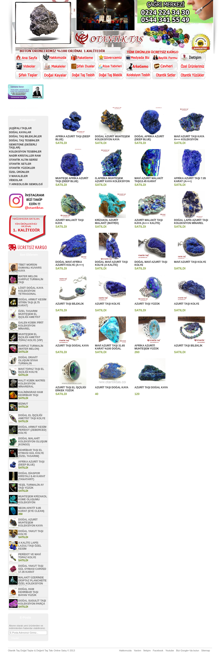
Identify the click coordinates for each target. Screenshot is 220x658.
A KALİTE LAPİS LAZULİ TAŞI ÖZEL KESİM (29, 545)
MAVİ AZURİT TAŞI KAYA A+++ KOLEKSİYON (189, 138)
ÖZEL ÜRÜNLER (19, 172)
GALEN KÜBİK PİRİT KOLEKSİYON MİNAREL (30, 325)
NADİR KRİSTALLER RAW (25, 155)
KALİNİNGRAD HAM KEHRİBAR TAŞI (30, 394)
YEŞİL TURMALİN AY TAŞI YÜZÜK (31, 486)
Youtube (169, 650)
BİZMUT (23, 403)
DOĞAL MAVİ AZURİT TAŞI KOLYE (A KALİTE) (111, 263)
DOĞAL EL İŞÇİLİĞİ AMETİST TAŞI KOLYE (31, 417)
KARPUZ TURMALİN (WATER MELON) (30, 347)
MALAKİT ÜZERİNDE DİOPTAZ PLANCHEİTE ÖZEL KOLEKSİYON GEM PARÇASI (28, 582)
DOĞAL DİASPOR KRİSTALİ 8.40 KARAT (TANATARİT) (31, 476)
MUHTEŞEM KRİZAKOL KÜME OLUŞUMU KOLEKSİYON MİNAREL (28, 501)
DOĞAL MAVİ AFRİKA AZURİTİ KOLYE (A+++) (69, 263)
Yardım (137, 650)
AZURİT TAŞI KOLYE (107, 303)
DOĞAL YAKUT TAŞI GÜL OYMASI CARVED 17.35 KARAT (32, 568)
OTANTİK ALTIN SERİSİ (23, 159)
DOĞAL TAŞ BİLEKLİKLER (25, 136)
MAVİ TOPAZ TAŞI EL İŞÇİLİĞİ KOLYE (31, 371)
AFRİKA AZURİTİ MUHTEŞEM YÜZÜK (146, 347)
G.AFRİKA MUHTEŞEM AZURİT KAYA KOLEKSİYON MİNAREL (112, 181)
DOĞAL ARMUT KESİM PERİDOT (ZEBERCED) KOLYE (32, 429)
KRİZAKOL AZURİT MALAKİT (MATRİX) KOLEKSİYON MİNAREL (109, 223)
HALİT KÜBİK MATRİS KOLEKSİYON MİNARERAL (31, 383)
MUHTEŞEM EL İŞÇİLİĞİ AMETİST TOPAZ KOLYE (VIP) (30, 337)
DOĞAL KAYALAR (20, 132)
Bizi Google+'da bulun (187, 650)
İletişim (147, 650)
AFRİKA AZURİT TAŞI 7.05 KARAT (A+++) (190, 180)
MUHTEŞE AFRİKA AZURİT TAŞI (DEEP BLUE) (71, 180)
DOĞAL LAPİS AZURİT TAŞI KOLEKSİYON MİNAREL (191, 222)
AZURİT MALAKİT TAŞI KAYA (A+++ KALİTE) (148, 222)
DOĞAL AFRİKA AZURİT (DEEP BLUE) (149, 138)
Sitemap (205, 650)
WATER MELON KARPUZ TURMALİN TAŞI (30, 279)
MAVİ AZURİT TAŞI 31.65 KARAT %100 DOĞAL (110, 347)
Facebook (158, 650)
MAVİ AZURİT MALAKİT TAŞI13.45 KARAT (148, 180)
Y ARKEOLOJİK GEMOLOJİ (26, 184)
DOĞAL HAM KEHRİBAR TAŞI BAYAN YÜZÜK (28, 592)
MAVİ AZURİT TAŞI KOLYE (190, 261)
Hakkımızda (125, 650)
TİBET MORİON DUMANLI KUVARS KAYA (29, 267)
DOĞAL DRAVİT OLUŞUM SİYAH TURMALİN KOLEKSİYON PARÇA (23, 362)
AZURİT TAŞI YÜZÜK (147, 303)
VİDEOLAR (15, 180)
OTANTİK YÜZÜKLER (22, 167)
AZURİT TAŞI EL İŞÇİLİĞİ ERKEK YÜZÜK (70, 389)
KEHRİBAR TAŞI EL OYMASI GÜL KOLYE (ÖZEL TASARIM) (31, 453)
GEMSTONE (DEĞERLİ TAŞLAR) (23, 146)
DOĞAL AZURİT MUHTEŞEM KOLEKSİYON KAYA (30, 522)
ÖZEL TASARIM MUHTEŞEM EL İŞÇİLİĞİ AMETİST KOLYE (24, 316)
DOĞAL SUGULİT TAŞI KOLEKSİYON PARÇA (32, 602)
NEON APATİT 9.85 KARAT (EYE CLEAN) (31, 510)
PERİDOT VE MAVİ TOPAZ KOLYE (29, 556)
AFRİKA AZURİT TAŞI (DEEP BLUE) (31, 463)
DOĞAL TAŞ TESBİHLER (24, 140)
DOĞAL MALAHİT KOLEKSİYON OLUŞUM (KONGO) (32, 441)
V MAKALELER (18, 176)
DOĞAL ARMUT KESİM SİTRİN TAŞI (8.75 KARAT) (32, 302)
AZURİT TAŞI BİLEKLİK (69, 303)
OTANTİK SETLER (20, 163)
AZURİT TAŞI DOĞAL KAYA (72, 345)
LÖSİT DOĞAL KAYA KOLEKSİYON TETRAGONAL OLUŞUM (26, 292)
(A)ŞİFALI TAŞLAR (20, 128)
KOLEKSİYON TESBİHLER (25, 151)
